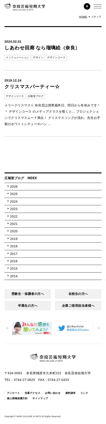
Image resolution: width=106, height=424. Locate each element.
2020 (14, 231)
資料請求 (70, 393)
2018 (14, 246)
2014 (14, 276)
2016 (14, 261)
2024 (14, 201)
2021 (14, 224)
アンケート (13, 393)
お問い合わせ (52, 393)
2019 (14, 239)
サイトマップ (40, 398)
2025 (14, 194)
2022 (14, 216)
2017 (14, 254)
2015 (14, 268)
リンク (84, 393)
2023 (14, 209)
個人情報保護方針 (17, 398)
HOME (83, 16)
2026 (14, 186)
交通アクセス (32, 393)
